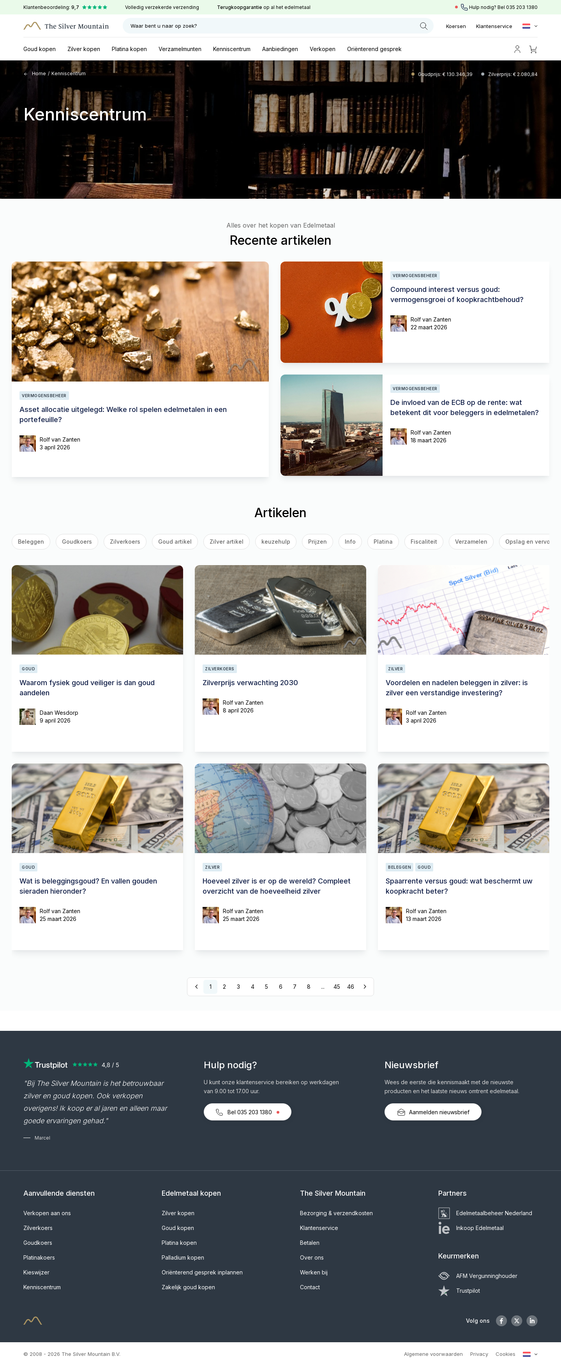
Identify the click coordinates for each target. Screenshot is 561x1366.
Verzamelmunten (180, 49)
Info (350, 541)
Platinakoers (39, 1257)
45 (336, 986)
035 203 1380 (522, 7)
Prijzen (317, 541)
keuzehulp (275, 541)
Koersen (456, 26)
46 (350, 986)
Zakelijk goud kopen (188, 1287)
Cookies (505, 1354)
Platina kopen (129, 49)
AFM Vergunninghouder (477, 1275)
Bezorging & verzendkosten (336, 1213)
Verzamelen (471, 541)
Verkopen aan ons (47, 1213)
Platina (383, 541)
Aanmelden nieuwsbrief (433, 1112)
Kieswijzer (36, 1272)
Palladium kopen (183, 1257)
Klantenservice (494, 26)
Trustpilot (459, 1290)
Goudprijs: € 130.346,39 (446, 74)
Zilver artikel (226, 541)
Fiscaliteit (424, 541)
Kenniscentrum (232, 49)
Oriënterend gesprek (374, 49)
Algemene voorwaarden (433, 1354)
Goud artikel (175, 541)
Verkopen (322, 49)
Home (34, 73)
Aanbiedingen (280, 49)
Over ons (312, 1257)
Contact (310, 1287)
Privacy (479, 1354)
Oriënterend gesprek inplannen (202, 1272)
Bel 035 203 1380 (247, 1112)
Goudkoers (77, 541)
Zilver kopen (83, 49)
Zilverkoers (125, 541)
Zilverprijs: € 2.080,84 (513, 74)
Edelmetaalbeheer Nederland (485, 1213)
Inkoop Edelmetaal (471, 1228)
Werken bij (314, 1272)
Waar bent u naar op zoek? (279, 26)
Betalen (309, 1242)
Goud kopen (39, 49)
